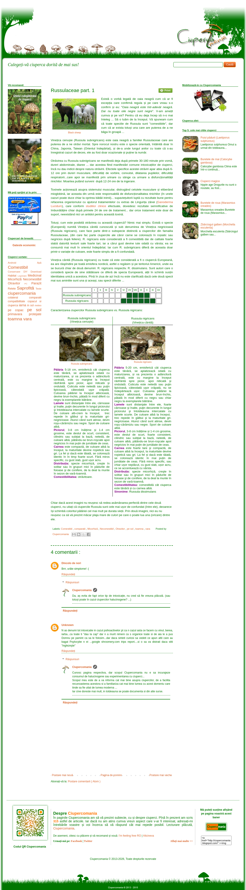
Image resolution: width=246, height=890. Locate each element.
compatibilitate (18, 301)
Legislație (23, 276)
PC (27, 283)
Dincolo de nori (71, 563)
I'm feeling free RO (130, 835)
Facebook (76, 841)
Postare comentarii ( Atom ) (84, 781)
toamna (139, 528)
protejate (35, 314)
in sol (31, 305)
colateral (18, 297)
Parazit (36, 283)
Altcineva (148, 835)
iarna (23, 305)
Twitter (88, 841)
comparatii (80, 528)
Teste (38, 288)
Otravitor (120, 528)
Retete (12, 288)
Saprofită (26, 288)
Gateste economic (24, 245)
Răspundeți (68, 574)
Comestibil (67, 528)
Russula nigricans (143, 362)
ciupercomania (22, 293)
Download (36, 271)
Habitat (13, 275)
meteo (38, 305)
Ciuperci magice (210, 181)
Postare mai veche (161, 775)
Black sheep (74, 132)
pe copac (17, 310)
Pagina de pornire (111, 775)
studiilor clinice (96, 206)
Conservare (15, 271)
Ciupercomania (82, 590)
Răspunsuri (72, 582)
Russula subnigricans (81, 364)
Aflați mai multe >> (181, 841)
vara (148, 528)
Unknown (68, 625)
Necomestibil (107, 528)
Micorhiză (92, 528)
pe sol (130, 528)
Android (22, 262)
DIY (27, 271)
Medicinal (34, 275)
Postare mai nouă (62, 775)
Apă (39, 262)
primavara (18, 314)
